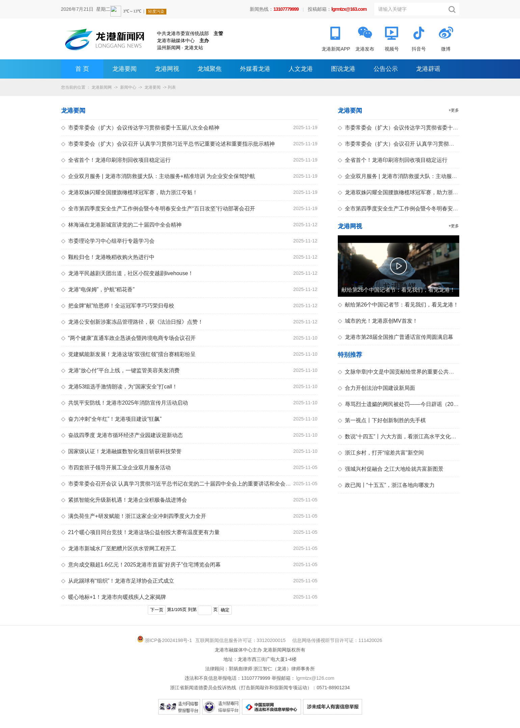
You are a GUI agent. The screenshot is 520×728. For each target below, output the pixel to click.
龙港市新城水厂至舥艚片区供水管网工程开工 (118, 548)
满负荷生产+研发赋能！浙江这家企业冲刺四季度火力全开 (133, 516)
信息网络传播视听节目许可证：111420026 (337, 640)
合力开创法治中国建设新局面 (376, 388)
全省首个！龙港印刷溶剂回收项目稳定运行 (116, 160)
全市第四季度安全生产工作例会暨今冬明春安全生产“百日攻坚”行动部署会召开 (158, 208)
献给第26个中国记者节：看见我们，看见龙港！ (398, 305)
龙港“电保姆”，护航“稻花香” (98, 289)
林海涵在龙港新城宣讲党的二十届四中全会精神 (121, 225)
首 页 (82, 68)
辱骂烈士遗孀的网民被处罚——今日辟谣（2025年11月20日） (415, 404)
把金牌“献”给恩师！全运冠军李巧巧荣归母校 (117, 306)
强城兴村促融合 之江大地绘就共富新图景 (390, 469)
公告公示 (386, 68)
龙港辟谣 (428, 68)
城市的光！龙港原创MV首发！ (378, 321)
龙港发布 (364, 49)
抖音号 (419, 49)
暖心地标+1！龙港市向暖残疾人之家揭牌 (113, 597)
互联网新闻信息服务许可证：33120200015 (240, 640)
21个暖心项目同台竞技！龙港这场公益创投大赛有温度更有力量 (140, 532)
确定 (225, 609)
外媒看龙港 (255, 68)
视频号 (392, 49)
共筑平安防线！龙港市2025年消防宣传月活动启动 (124, 403)
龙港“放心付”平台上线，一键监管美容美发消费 (120, 370)
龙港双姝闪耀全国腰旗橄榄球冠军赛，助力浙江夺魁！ (129, 192)
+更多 (453, 110)
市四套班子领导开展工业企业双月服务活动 (116, 467)
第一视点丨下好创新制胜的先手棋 (382, 420)
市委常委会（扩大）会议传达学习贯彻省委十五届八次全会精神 (140, 127)
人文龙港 (301, 68)
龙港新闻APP (336, 49)
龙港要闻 (124, 68)
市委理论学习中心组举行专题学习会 (108, 241)
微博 (445, 49)
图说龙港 (343, 68)
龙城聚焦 (209, 68)
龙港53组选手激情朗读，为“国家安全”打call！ (119, 386)
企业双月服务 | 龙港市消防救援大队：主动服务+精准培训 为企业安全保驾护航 (158, 176)
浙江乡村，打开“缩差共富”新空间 (381, 453)
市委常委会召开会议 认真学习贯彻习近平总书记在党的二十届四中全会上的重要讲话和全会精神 (178, 484)
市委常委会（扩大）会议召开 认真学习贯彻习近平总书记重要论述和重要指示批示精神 (168, 144)
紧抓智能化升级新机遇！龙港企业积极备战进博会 (124, 500)
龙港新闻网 (101, 87)
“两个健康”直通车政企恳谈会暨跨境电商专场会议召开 (128, 338)
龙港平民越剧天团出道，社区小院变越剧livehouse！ (127, 273)
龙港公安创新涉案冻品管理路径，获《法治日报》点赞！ (132, 322)
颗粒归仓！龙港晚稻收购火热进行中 (108, 257)
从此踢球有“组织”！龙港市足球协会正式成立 (117, 581)
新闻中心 (128, 87)
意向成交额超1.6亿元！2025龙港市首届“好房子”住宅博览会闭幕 (141, 564)
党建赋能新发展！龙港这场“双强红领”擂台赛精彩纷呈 (128, 354)
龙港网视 (167, 68)
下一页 (156, 609)
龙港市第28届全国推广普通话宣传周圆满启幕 (396, 337)
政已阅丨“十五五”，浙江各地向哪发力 (386, 485)
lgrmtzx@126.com (315, 678)
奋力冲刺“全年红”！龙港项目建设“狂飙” (111, 419)
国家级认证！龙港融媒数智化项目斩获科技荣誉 (121, 451)
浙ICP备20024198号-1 (168, 640)
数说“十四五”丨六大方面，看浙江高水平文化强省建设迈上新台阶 (419, 436)
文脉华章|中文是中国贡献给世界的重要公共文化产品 (404, 372)
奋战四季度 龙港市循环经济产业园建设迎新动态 (122, 435)
